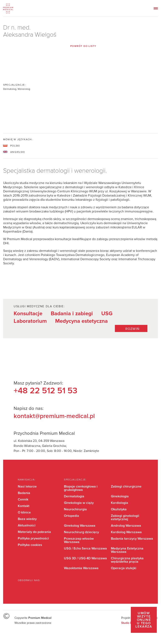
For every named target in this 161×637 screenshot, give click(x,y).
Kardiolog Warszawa (126, 532)
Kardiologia (119, 502)
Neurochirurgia (75, 509)
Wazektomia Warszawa (81, 568)
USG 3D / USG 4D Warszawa (85, 558)
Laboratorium (30, 321)
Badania (24, 493)
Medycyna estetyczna (81, 321)
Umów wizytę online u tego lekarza (143, 619)
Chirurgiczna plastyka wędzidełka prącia (127, 560)
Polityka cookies (30, 545)
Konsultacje (28, 313)
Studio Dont (128, 623)
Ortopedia (71, 515)
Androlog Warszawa (126, 525)
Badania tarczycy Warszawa (132, 538)
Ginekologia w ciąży (79, 502)
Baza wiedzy (27, 519)
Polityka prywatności (33, 538)
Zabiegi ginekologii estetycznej (125, 517)
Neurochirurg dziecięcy (81, 532)
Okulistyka (119, 509)
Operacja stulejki (123, 568)
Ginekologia (120, 496)
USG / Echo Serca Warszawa (85, 548)
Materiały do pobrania (34, 532)
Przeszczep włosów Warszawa (79, 540)
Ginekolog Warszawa (79, 525)
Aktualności (26, 525)
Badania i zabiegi (72, 313)
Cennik (23, 499)
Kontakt (23, 506)
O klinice (24, 512)
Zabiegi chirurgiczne (126, 486)
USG (107, 313)
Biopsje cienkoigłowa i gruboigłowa (80, 488)
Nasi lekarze (27, 486)
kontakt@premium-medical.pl (54, 416)
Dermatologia (74, 496)
